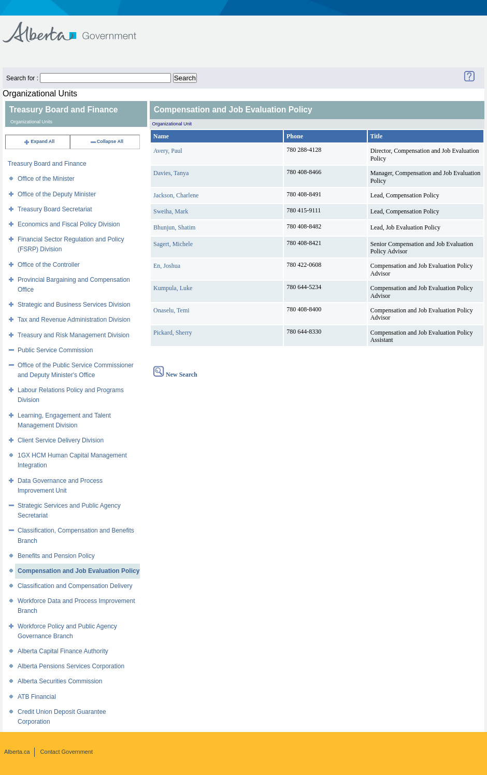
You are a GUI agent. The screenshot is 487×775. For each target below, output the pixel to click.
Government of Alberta (78, 27)
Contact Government (66, 752)
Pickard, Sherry (172, 332)
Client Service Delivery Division (61, 440)
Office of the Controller (49, 264)
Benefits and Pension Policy (56, 555)
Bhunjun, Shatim (174, 227)
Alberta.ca (17, 752)
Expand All (38, 141)
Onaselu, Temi (171, 310)
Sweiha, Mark (170, 211)
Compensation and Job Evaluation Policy (78, 571)
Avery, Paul (167, 150)
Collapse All (106, 141)
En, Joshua (166, 265)
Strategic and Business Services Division (74, 304)
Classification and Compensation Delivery (75, 586)
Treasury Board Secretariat (55, 209)
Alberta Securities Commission (60, 681)
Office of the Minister (46, 178)
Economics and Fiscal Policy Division (69, 224)
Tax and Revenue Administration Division (74, 319)
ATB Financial (37, 696)
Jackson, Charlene (175, 195)
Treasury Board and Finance (47, 163)
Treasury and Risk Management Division (74, 335)
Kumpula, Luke (172, 288)
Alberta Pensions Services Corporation (71, 666)
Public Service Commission (55, 350)
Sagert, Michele (173, 244)
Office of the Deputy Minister (57, 194)
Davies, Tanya (171, 173)
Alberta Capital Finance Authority (63, 651)
